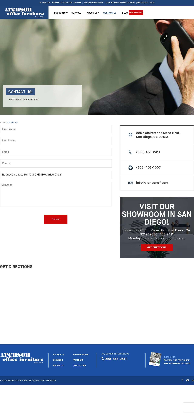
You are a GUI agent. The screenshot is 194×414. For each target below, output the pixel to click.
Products (60, 13)
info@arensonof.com (152, 183)
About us (58, 365)
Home (2, 123)
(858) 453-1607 (148, 167)
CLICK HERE (169, 357)
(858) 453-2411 (148, 152)
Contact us (79, 365)
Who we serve (81, 355)
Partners (78, 360)
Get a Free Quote (137, 13)
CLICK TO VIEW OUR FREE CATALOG (120, 3)
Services (76, 13)
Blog (152, 3)
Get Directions (156, 247)
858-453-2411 (116, 359)
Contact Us (109, 13)
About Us (92, 13)
